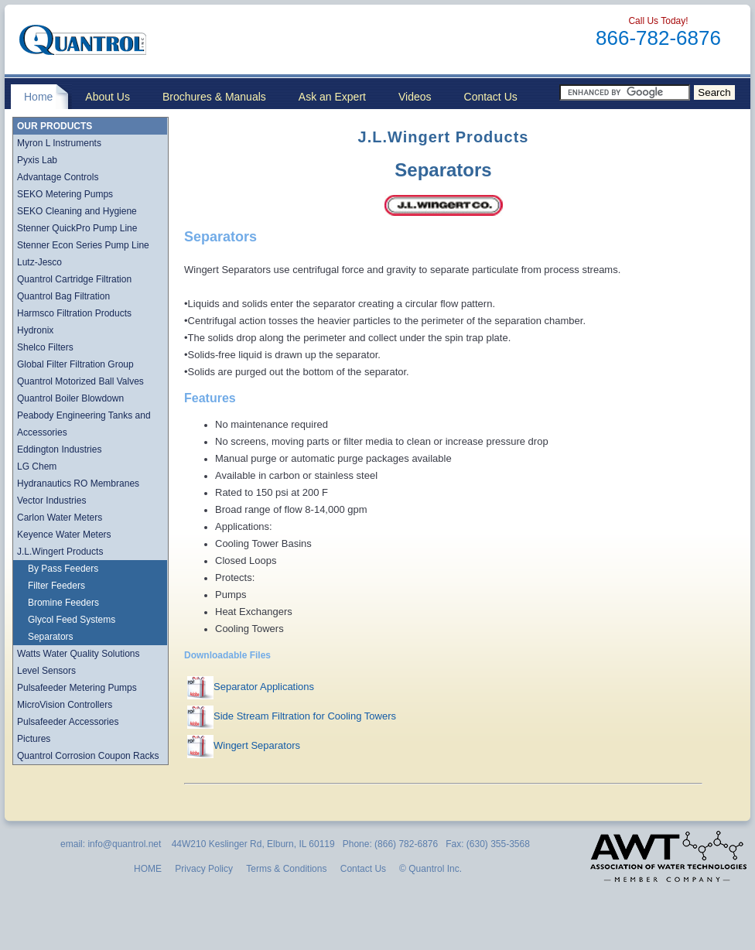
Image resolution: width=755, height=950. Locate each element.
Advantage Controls (57, 177)
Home (38, 97)
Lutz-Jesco (39, 262)
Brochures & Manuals (214, 97)
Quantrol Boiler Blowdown (70, 398)
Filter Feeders (56, 585)
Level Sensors (46, 670)
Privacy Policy (204, 868)
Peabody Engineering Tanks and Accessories (84, 424)
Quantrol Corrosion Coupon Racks (88, 755)
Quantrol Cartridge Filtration (74, 279)
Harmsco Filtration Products (74, 313)
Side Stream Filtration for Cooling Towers (305, 716)
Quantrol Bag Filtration (63, 296)
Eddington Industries (59, 449)
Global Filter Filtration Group (75, 364)
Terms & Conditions (286, 868)
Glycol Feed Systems (71, 619)
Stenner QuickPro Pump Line (77, 228)
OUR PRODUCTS (54, 126)
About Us (107, 97)
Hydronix (35, 330)
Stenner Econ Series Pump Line (83, 245)
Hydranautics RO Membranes (78, 483)
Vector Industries (51, 500)
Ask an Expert (332, 97)
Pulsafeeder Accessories (67, 721)
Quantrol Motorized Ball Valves (80, 381)
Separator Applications (264, 686)
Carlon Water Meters (59, 517)
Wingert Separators (257, 745)
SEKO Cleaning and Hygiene (77, 211)
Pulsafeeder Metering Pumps (77, 687)
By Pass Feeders (63, 568)
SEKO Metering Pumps (65, 194)
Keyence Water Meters (64, 534)
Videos (415, 97)
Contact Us (491, 97)
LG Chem (36, 466)
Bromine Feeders (63, 602)
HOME (148, 868)
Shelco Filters (45, 347)
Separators (50, 636)
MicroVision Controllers (64, 704)
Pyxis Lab (37, 160)
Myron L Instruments (59, 143)
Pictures (33, 738)
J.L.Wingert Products (60, 551)
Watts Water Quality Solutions (78, 653)
